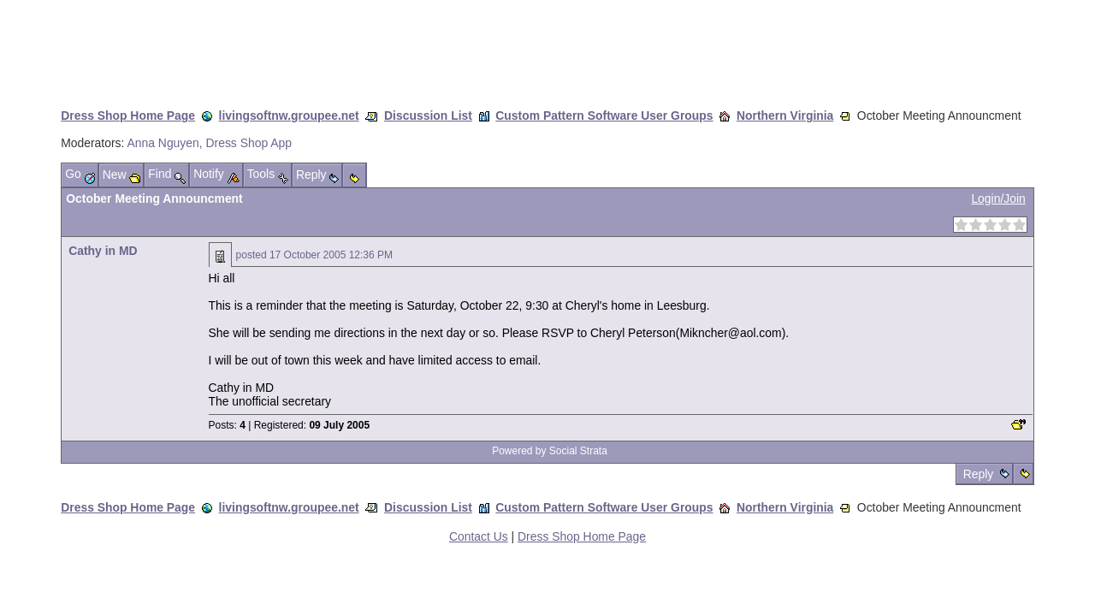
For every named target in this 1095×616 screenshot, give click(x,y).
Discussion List (428, 115)
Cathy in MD (102, 251)
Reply (978, 474)
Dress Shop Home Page (128, 115)
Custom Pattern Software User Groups (604, 115)
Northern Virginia (785, 115)
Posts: (227, 425)
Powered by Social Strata (549, 451)
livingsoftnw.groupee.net (289, 115)
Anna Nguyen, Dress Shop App (210, 143)
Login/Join (998, 198)
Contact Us (478, 536)
